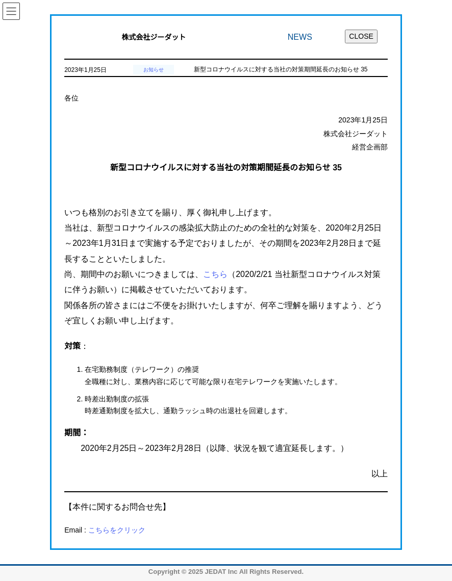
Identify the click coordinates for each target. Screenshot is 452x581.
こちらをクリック (116, 530)
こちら (215, 274)
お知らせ (153, 69)
